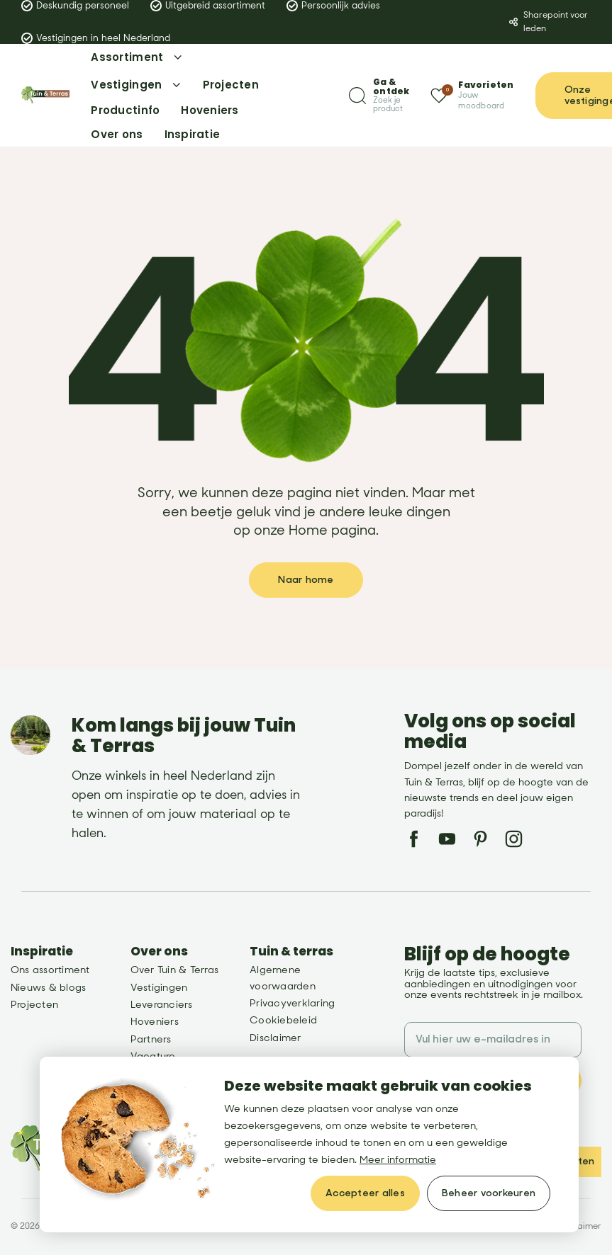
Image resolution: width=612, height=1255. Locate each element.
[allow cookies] (365, 1193)
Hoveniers (154, 1022)
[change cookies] (488, 1193)
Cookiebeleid (283, 1020)
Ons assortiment (50, 970)
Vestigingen (159, 988)
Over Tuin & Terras (174, 970)
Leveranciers (161, 1005)
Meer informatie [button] (398, 1160)
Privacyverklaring (292, 1003)
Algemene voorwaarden (283, 978)
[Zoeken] (379, 95)
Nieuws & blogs (48, 988)
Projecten (34, 1005)
